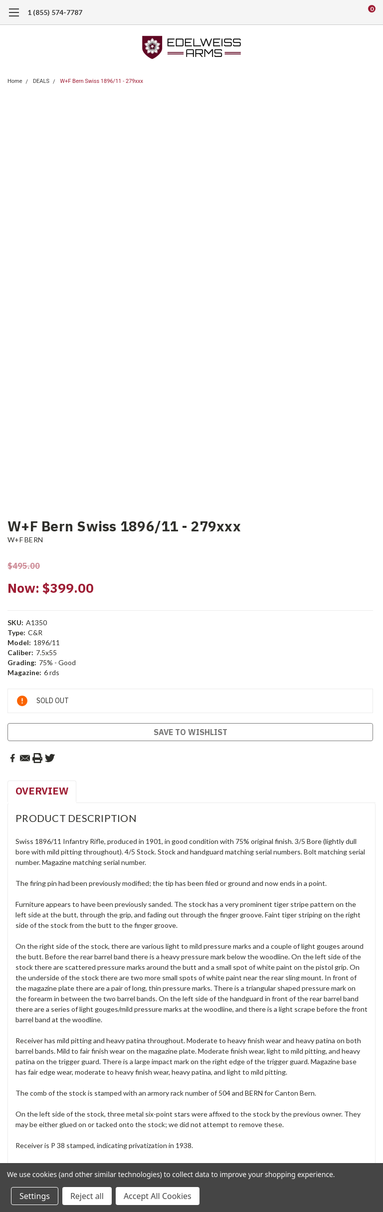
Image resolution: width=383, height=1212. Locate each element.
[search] (330, 12)
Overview (41, 791)
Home (14, 81)
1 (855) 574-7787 (54, 12)
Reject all (87, 1196)
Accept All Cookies (158, 1196)
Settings (34, 1196)
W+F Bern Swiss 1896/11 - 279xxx (101, 81)
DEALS (41, 81)
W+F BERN (25, 539)
